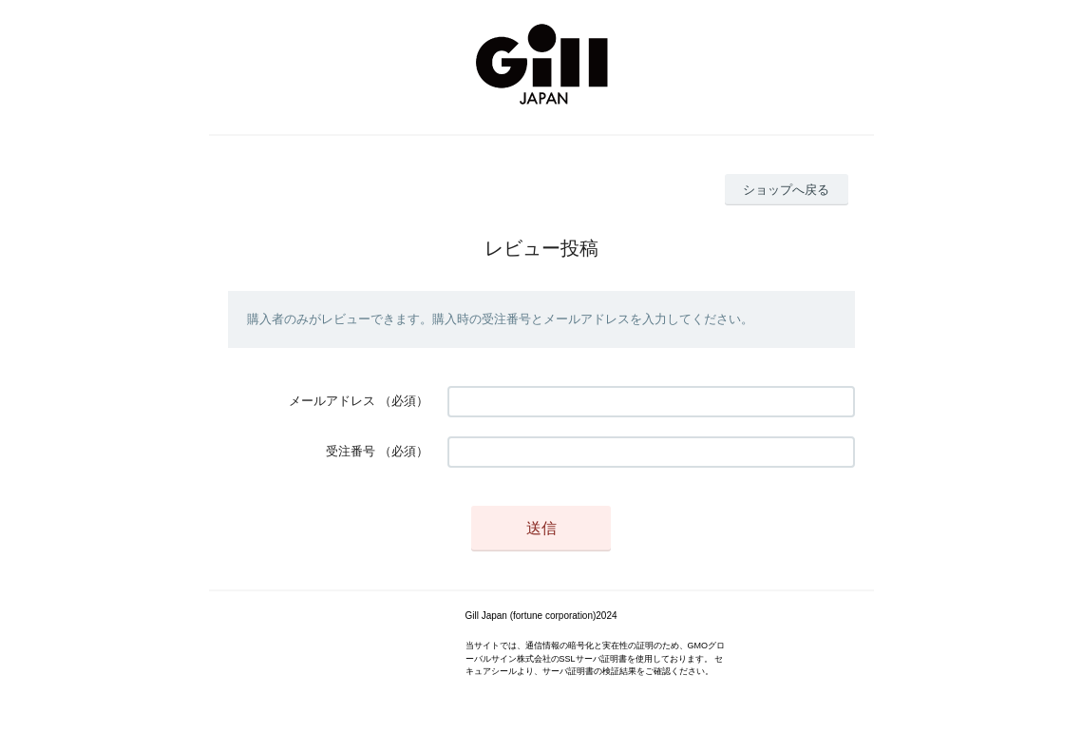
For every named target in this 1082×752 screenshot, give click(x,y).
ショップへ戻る (786, 190)
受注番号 (350, 451)
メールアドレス (332, 401)
